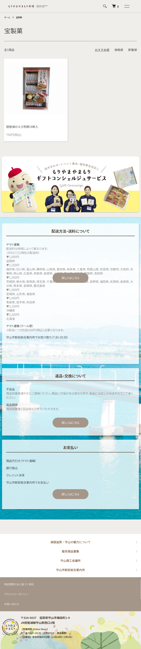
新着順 (132, 50)
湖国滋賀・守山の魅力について (70, 542)
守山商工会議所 (70, 560)
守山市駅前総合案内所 (70, 570)
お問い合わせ (11, 604)
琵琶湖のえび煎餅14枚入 (22, 127)
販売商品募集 (70, 551)
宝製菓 (19, 17)
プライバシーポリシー (16, 594)
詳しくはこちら (70, 278)
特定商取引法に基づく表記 (19, 584)
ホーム (7, 17)
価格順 (118, 50)
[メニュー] (126, 6)
